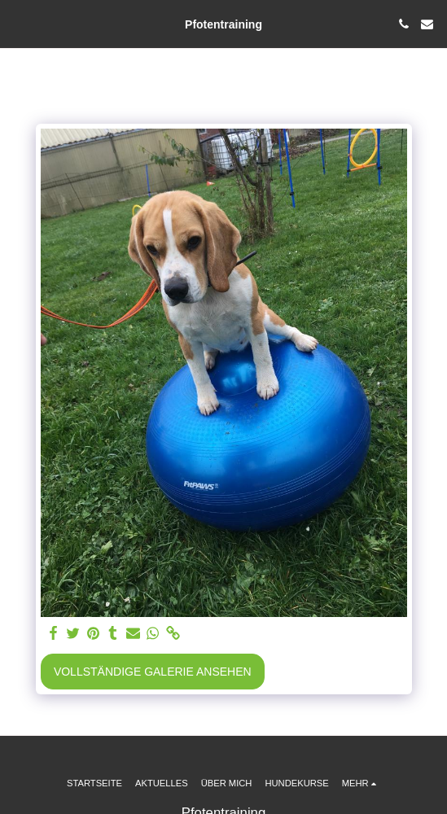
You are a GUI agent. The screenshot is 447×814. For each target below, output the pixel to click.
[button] (18, 23)
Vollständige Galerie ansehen (153, 671)
